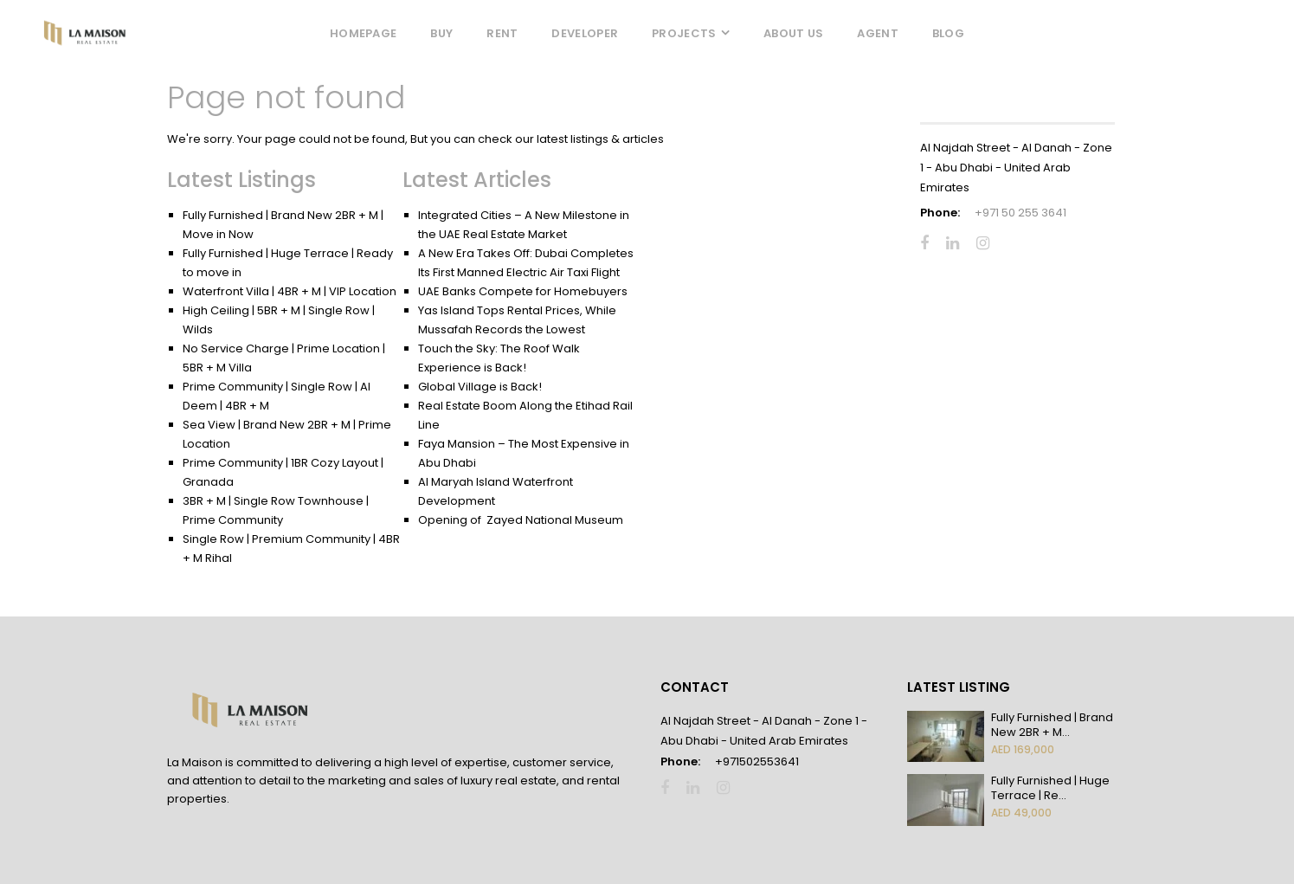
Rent (502, 33)
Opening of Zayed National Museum (520, 520)
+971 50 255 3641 (1020, 212)
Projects (684, 33)
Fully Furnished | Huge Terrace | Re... (1050, 787)
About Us (793, 33)
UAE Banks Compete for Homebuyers (523, 291)
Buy (441, 33)
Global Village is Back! (480, 386)
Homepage (363, 33)
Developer (584, 33)
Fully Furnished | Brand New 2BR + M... (1052, 724)
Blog (948, 33)
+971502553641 (757, 761)
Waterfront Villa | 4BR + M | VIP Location (289, 291)
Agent (877, 33)
